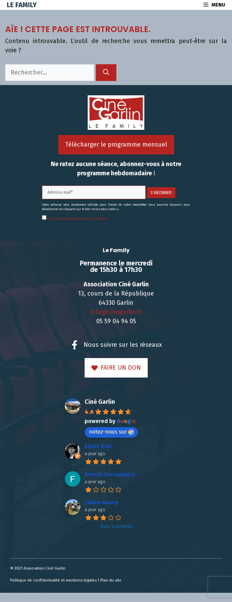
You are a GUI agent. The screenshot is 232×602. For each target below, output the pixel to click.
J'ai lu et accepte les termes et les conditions (77, 218)
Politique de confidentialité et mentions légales (53, 580)
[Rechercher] (106, 72)
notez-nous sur (111, 431)
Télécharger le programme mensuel (116, 144)
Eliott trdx (98, 446)
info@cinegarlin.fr (116, 312)
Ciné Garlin (100, 402)
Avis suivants (116, 526)
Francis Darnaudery (110, 474)
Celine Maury (101, 502)
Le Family (22, 5)
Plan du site (110, 580)
